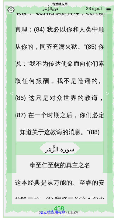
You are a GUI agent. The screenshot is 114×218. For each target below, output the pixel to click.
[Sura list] (105, 9)
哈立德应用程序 (50, 212)
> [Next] (9, 93)
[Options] (8, 9)
